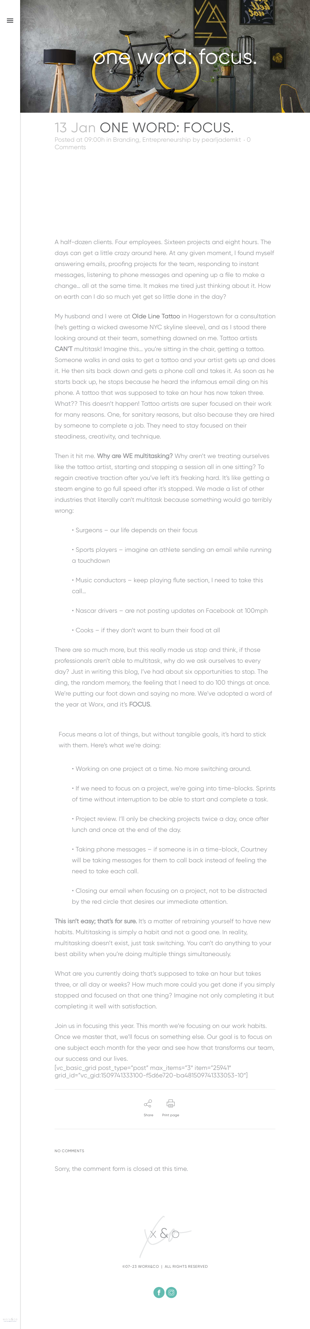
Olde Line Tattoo (156, 316)
